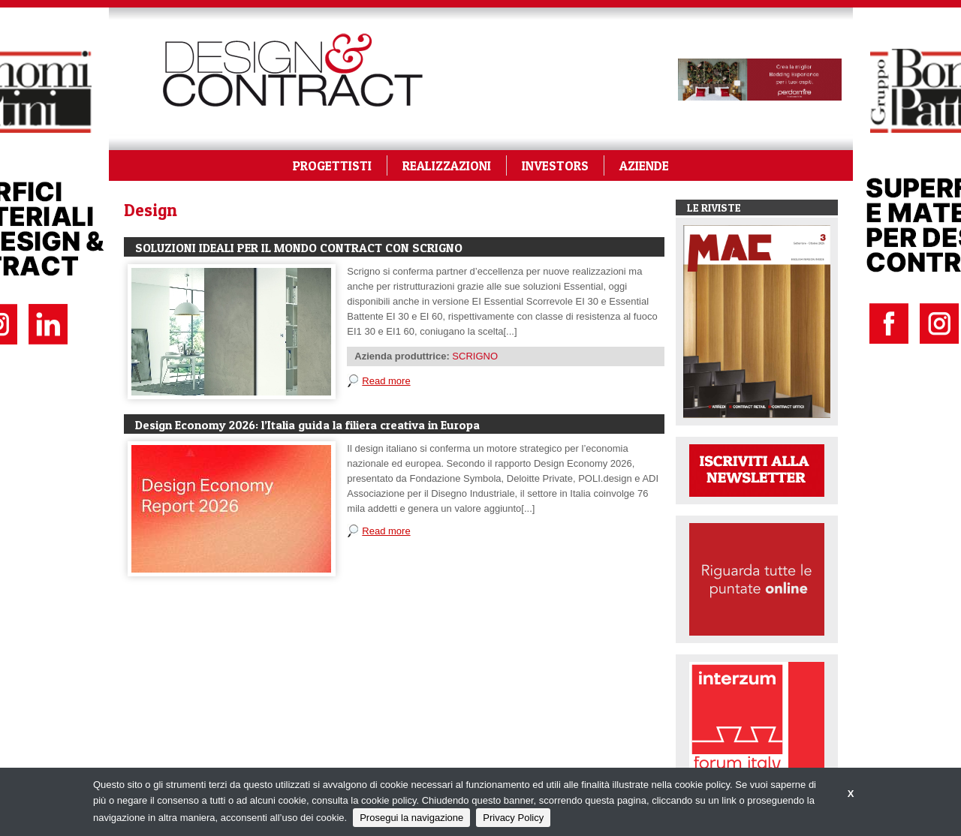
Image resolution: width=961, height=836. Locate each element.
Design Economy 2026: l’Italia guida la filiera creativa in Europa (307, 424)
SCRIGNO (475, 356)
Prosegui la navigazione (411, 817)
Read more (386, 380)
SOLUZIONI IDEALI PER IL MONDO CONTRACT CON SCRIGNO (298, 247)
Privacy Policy (513, 817)
